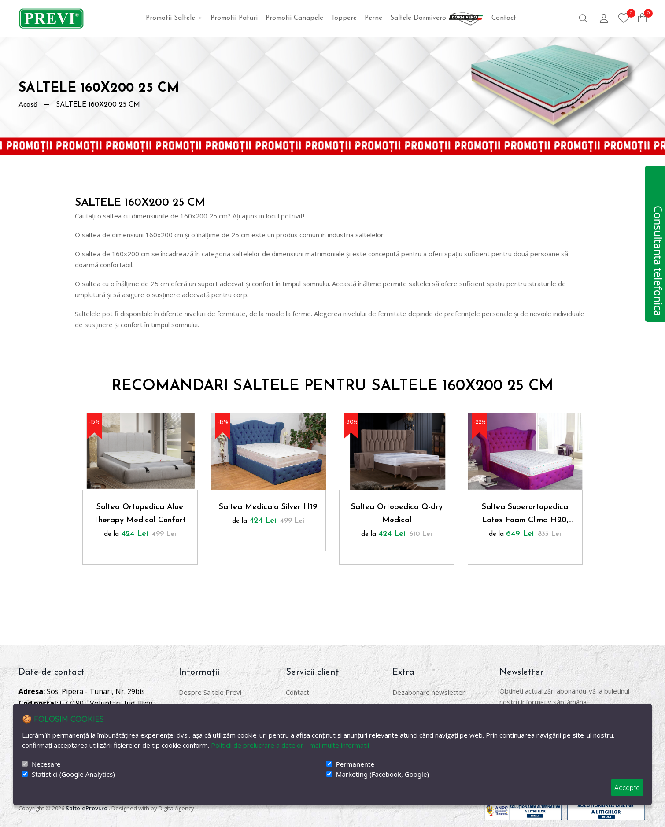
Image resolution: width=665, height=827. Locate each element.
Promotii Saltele (174, 18)
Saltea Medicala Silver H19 (268, 507)
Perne (373, 18)
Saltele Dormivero (437, 18)
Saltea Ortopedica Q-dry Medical (397, 513)
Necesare (46, 764)
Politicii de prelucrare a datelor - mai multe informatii (290, 745)
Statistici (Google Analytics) (73, 774)
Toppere (344, 18)
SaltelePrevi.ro (86, 808)
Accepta (627, 787)
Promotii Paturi (234, 18)
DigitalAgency (176, 808)
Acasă (27, 104)
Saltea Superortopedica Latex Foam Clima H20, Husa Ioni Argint (525, 515)
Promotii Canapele (294, 18)
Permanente (355, 764)
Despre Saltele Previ (210, 692)
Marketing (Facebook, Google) (382, 774)
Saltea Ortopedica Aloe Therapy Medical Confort (140, 513)
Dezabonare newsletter (428, 692)
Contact (503, 18)
